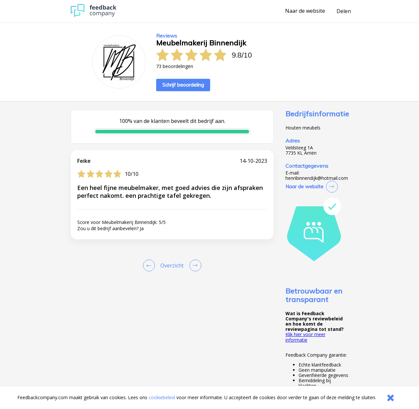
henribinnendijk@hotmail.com (316, 178)
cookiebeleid (162, 397)
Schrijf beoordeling (183, 85)
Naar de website (305, 11)
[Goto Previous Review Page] (150, 265)
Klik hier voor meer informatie (305, 337)
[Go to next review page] (194, 265)
